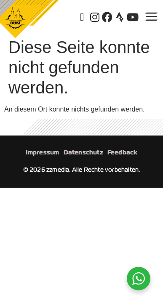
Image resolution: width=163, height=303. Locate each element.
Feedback (122, 152)
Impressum (42, 152)
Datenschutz (83, 152)
